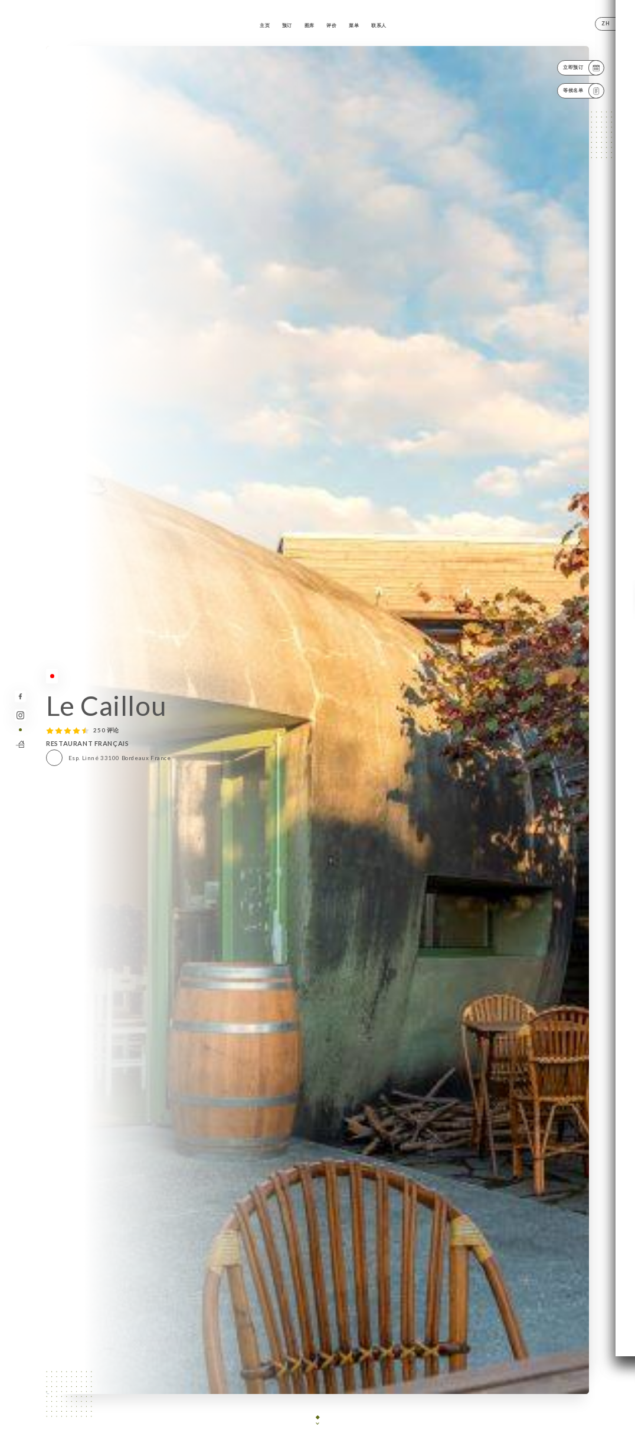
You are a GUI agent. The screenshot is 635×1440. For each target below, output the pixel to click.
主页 (265, 25)
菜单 (354, 25)
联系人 (379, 25)
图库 (310, 25)
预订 (287, 25)
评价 (331, 25)
